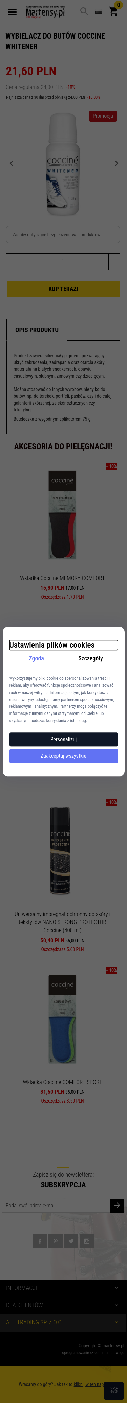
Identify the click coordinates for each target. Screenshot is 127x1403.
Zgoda (36, 658)
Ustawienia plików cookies (52, 645)
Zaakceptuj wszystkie (63, 756)
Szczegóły (90, 658)
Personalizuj (63, 739)
